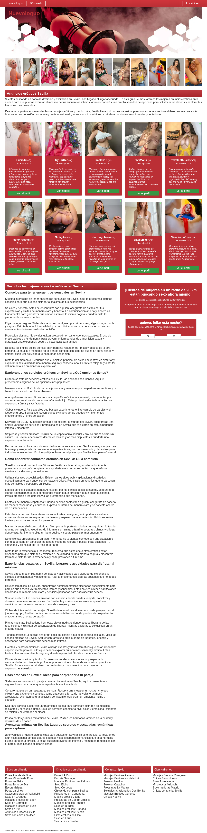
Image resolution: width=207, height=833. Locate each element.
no (174, 336)
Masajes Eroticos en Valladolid (122, 778)
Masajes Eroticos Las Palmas (72, 781)
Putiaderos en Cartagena (69, 793)
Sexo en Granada (15, 796)
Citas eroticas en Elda (67, 815)
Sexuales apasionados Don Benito (124, 790)
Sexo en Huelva (113, 781)
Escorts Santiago (64, 778)
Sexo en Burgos (64, 805)
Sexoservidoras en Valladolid (22, 793)
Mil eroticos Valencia (165, 784)
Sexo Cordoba (63, 787)
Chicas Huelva (112, 796)
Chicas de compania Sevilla (71, 790)
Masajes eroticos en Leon (20, 799)
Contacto (74, 830)
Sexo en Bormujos (16, 802)
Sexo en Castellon (115, 784)
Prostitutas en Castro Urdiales (72, 799)
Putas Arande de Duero (19, 775)
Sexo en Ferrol (63, 818)
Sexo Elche (61, 784)
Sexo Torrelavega (163, 781)
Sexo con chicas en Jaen (20, 815)
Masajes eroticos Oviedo (69, 812)
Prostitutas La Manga (116, 787)
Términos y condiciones (44, 830)
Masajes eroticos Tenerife (69, 802)
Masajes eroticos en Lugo (20, 805)
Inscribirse (192, 3)
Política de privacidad (61, 830)
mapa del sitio (30, 830)
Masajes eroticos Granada (70, 809)
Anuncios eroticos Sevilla (20, 812)
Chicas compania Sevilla (167, 790)
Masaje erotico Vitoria (67, 796)
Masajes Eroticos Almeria (119, 775)
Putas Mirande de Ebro (19, 778)
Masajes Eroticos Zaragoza (169, 775)
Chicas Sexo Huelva (165, 778)
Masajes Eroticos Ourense (119, 793)
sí (148, 336)
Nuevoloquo (15, 3)
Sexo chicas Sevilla (66, 821)
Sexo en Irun (13, 809)
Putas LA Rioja (63, 775)
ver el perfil (23, 193)
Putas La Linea (14, 790)
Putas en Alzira (14, 781)
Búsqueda (36, 3)
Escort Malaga (13, 787)
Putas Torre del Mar (17, 784)
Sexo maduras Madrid (166, 787)
